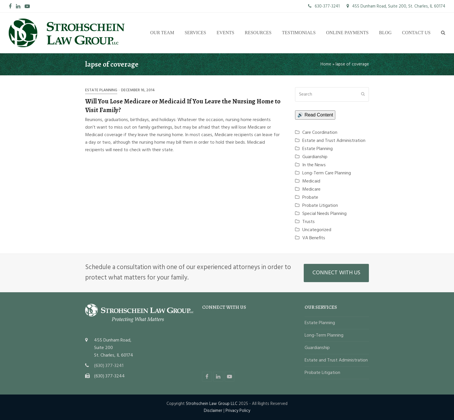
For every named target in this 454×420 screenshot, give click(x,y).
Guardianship (314, 157)
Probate (310, 197)
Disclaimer (213, 410)
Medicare (311, 189)
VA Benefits (313, 238)
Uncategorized (316, 230)
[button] (443, 33)
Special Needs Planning (324, 214)
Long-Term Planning (324, 335)
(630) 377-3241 (108, 366)
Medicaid (311, 181)
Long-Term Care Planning (326, 173)
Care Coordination (319, 132)
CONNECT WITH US (336, 272)
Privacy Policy (238, 410)
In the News (314, 165)
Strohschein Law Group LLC (211, 403)
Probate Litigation (320, 205)
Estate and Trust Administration (333, 141)
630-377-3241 (324, 6)
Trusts (308, 222)
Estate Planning (101, 90)
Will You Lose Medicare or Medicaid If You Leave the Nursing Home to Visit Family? (183, 105)
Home (326, 64)
